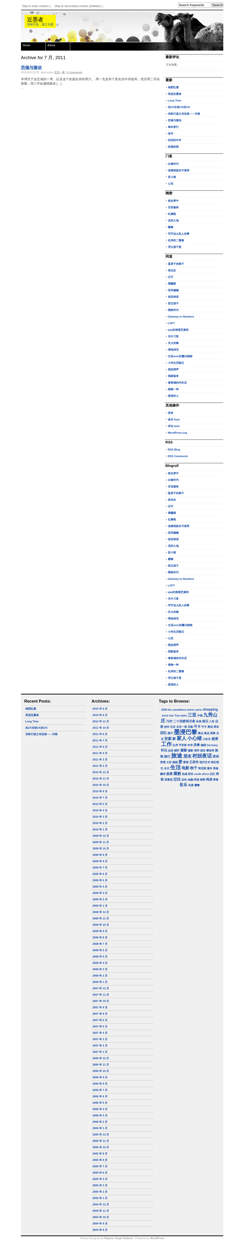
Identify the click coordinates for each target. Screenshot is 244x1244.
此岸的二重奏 (176, 240)
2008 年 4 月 (100, 962)
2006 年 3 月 (100, 1115)
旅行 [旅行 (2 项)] (167, 756)
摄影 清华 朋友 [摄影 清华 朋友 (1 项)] (196, 750)
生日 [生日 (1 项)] (166, 768)
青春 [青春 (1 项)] (215, 779)
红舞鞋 (172, 213)
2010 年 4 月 (100, 810)
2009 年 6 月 (100, 873)
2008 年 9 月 (100, 931)
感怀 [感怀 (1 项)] (176, 750)
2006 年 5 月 (100, 1102)
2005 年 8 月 (100, 1159)
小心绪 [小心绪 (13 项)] (194, 738)
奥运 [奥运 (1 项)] (200, 733)
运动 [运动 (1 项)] (184, 779)
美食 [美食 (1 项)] (215, 768)
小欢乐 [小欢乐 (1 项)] (207, 739)
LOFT (171, 323)
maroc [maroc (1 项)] (191, 709)
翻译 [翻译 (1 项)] (163, 773)
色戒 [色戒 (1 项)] (184, 773)
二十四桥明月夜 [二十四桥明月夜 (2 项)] (184, 721)
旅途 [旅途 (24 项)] (176, 755)
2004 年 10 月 (101, 1217)
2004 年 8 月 (100, 1229)
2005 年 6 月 (100, 1172)
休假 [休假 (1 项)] (198, 721)
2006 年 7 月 (100, 1090)
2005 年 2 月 (100, 1191)
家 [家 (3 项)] (174, 739)
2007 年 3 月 (100, 1039)
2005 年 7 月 (100, 1166)
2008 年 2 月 (100, 975)
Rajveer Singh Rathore (118, 1238)
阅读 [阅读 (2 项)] (209, 779)
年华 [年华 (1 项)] (190, 745)
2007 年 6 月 (100, 1020)
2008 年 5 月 (100, 956)
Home (26, 45)
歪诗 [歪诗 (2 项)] (216, 756)
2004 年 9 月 (100, 1223)
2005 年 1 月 (100, 1198)
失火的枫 (173, 342)
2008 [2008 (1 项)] (164, 709)
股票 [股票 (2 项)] (169, 774)
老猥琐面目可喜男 (178, 170)
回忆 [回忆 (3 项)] (163, 733)
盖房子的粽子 (176, 263)
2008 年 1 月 (100, 981)
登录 (170, 412)
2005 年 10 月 (101, 1147)
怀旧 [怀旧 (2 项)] (164, 750)
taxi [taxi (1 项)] (171, 715)
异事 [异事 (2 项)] (197, 745)
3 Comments (74, 72)
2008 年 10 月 (101, 924)
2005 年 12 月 (101, 1134)
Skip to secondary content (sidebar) (78, 6)
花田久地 (173, 220)
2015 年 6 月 (100, 708)
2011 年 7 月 (100, 740)
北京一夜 (59, 72)
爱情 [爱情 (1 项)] (185, 762)
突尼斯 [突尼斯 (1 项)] (202, 768)
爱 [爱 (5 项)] (180, 762)
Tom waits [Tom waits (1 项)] (181, 715)
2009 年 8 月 (100, 861)
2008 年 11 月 (101, 918)
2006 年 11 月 (101, 1064)
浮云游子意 (174, 246)
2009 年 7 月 (100, 867)
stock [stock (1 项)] (165, 715)
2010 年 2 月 (100, 823)
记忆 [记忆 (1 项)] (212, 773)
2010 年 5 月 (100, 804)
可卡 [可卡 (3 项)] (197, 726)
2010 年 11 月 (101, 778)
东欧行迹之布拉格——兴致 (184, 113)
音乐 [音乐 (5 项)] (183, 785)
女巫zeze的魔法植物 (180, 356)
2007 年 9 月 (100, 1007)
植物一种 (173, 389)
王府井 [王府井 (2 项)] (194, 762)
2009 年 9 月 (100, 854)
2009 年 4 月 (100, 886)
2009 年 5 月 (100, 880)
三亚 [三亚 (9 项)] (192, 714)
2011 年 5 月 (100, 746)
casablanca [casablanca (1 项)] (179, 709)
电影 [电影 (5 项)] (185, 768)
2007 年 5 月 (100, 1026)
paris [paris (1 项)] (199, 709)
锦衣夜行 (173, 126)
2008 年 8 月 (100, 937)
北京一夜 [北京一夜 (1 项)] (181, 726)
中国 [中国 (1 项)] (200, 715)
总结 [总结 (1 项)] (170, 750)
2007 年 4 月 (100, 1032)
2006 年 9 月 (100, 1077)
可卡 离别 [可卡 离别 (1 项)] (207, 726)
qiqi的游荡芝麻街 (178, 329)
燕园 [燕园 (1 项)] (175, 762)
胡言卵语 (173, 296)
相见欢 (172, 270)
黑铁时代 (173, 309)
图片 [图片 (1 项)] (170, 733)
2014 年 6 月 (100, 715)
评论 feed (174, 426)
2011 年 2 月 (100, 765)
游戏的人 (173, 395)
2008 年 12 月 (101, 912)
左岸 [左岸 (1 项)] (175, 745)
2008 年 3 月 (100, 969)
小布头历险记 (176, 362)
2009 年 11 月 (101, 842)
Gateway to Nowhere (181, 316)
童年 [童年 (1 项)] (209, 768)
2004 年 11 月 (101, 1210)
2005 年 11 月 (101, 1140)
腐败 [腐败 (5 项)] (177, 773)
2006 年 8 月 (100, 1083)
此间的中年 (174, 140)
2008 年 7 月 (100, 943)
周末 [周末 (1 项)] (216, 726)
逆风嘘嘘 (173, 290)
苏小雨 (172, 177)
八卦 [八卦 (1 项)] (212, 721)
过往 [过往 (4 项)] (177, 779)
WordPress (157, 1238)
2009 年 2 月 (100, 899)
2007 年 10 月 (101, 1001)
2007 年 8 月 (100, 1013)
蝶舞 (170, 227)
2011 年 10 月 (101, 727)
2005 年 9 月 (100, 1153)
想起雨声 (173, 369)
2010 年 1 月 (100, 829)
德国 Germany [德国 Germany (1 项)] (209, 745)
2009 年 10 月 (101, 848)
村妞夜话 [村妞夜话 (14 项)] (202, 756)
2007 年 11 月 (101, 994)
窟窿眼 (172, 283)
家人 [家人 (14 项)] (181, 738)
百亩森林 (173, 207)
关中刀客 (173, 336)
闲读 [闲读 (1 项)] (196, 779)
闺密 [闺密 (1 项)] (202, 779)
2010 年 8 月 (100, 791)
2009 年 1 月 (100, 905)
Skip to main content (35, 6)
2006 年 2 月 (100, 1121)
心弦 (170, 183)
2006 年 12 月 (101, 1058)
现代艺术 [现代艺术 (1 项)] (204, 762)
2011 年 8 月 (100, 734)
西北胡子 (173, 303)
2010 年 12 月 (101, 772)
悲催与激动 (31, 67)
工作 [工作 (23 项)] (166, 744)
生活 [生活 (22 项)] (175, 767)
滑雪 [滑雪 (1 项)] (163, 762)
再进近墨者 (174, 93)
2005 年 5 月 (100, 1179)
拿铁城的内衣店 (177, 382)
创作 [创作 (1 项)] (166, 726)
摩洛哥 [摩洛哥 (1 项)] (210, 750)
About (51, 45)
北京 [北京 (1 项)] (173, 726)
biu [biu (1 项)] (170, 709)
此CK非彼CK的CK (179, 107)
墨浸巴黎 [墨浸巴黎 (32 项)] (185, 732)
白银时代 (173, 163)
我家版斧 (173, 375)
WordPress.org (177, 432)
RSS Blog (174, 449)
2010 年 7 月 (100, 797)
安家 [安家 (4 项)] (168, 739)
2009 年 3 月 (100, 893)
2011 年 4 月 (100, 753)
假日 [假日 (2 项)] (205, 721)
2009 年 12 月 (101, 835)
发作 (170, 133)
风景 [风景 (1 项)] (191, 785)
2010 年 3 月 (100, 816)
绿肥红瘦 (173, 87)
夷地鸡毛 (173, 349)
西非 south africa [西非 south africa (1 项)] (198, 773)
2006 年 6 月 (100, 1096)
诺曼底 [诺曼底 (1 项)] (169, 779)
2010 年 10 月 (101, 784)
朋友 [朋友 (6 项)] (187, 756)
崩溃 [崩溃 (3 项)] (214, 739)
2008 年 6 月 (100, 950)
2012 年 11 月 (101, 721)
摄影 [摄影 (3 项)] (183, 750)
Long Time (174, 100)
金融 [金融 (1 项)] (190, 779)
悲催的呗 (173, 146)
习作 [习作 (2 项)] (169, 721)
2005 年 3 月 (100, 1185)
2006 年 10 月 (101, 1070)
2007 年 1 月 (100, 1051)
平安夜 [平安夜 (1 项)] (183, 745)
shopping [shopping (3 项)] (210, 709)
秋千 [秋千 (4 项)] (193, 768)
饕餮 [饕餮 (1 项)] (197, 785)
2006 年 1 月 (100, 1128)
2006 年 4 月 (100, 1109)
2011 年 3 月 (100, 759)
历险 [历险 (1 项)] (190, 726)
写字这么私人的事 (178, 233)
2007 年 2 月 (100, 1045)
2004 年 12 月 (101, 1204)
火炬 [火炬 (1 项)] (169, 762)
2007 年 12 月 (101, 988)
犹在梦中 (173, 200)
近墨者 (35, 20)
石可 (170, 276)
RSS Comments (178, 456)
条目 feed (174, 419)
